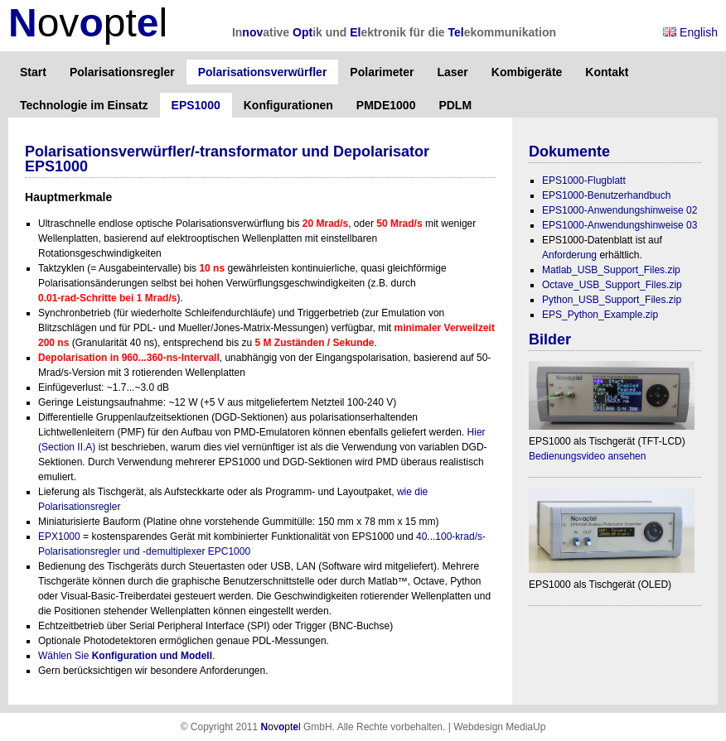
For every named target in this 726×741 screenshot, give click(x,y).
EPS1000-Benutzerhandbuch (606, 195)
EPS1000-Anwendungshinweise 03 (619, 225)
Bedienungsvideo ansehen (587, 456)
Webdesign (478, 727)
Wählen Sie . (126, 656)
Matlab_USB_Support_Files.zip (611, 270)
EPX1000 (59, 536)
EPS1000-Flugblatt (584, 180)
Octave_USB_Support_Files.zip (612, 285)
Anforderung (569, 255)
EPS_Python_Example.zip (600, 314)
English (690, 32)
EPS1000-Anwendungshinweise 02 (619, 210)
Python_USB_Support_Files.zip (611, 300)
